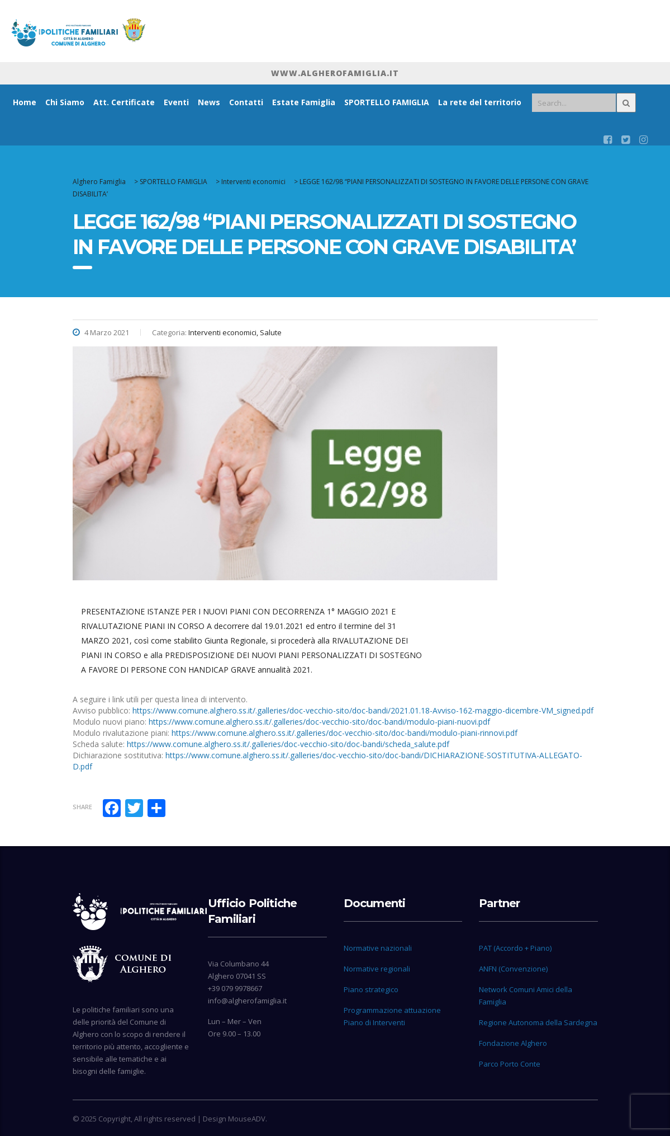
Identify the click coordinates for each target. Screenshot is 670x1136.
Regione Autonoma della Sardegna (538, 1022)
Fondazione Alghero (513, 1043)
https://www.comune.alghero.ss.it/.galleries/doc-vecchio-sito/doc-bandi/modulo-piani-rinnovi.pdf (344, 732)
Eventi (176, 102)
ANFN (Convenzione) (513, 969)
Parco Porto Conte (509, 1064)
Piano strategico (371, 989)
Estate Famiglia (303, 102)
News (209, 102)
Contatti (246, 102)
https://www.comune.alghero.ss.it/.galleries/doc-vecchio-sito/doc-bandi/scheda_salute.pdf (288, 744)
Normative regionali (377, 969)
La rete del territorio (479, 102)
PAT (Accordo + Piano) (515, 948)
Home (24, 102)
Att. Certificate (124, 102)
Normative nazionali (378, 948)
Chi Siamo (64, 102)
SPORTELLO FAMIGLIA (386, 102)
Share (82, 806)
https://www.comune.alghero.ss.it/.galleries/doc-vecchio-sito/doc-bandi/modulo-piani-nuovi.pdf (319, 721)
